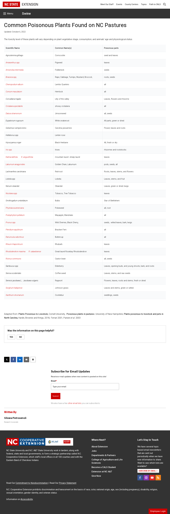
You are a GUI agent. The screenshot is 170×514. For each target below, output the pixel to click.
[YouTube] (152, 477)
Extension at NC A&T (102, 471)
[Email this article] (26, 359)
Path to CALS (155, 4)
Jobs (94, 451)
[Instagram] (146, 477)
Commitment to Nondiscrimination (32, 483)
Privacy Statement (67, 483)
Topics (144, 4)
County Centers (131, 4)
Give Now (96, 476)
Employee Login (158, 511)
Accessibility (27, 499)
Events (119, 4)
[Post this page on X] (7, 359)
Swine (26, 13)
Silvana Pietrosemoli (15, 418)
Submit (56, 396)
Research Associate (11, 422)
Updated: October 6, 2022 (15, 32)
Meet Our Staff (107, 4)
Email (54, 381)
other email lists (74, 403)
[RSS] (158, 477)
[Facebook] (140, 477)
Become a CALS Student (104, 467)
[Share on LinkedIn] (20, 359)
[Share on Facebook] (13, 359)
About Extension (100, 446)
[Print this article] (33, 359)
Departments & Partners (104, 455)
